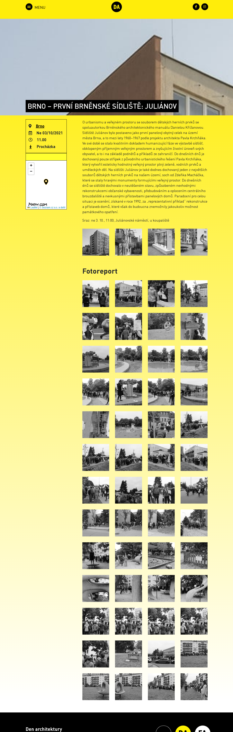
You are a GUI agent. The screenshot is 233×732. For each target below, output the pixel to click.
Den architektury (44, 729)
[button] (46, 182)
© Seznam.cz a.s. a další (53, 207)
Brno (40, 125)
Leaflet (32, 207)
